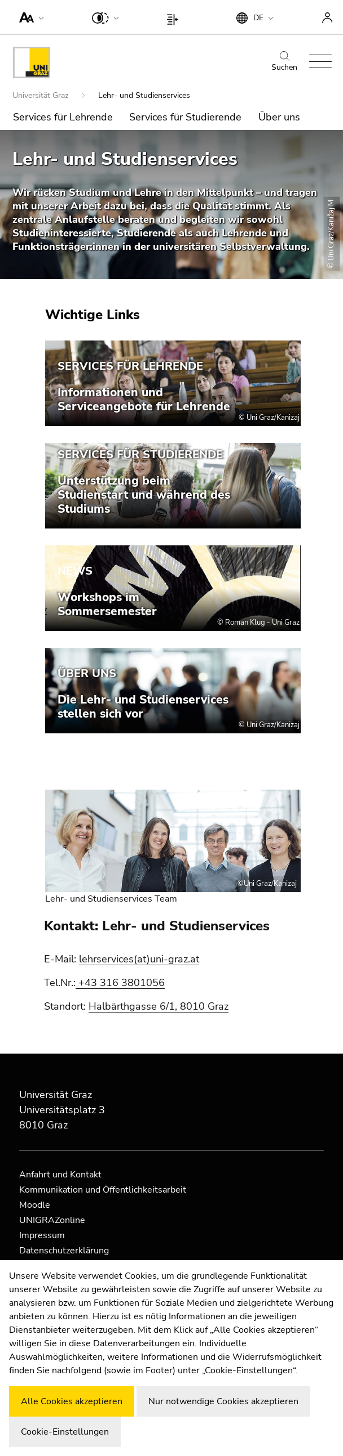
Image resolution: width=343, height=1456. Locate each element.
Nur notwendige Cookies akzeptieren (223, 1401)
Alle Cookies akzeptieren (71, 1401)
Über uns (279, 117)
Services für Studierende (185, 117)
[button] (29, 17)
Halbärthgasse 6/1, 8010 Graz (158, 1006)
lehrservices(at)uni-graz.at (139, 959)
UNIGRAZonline (52, 1220)
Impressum (42, 1235)
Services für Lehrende (63, 117)
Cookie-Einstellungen (65, 1432)
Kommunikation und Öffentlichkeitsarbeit (102, 1190)
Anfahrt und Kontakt (60, 1174)
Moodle (34, 1205)
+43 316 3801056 (121, 982)
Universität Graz (41, 95)
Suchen (284, 62)
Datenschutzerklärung (64, 1250)
